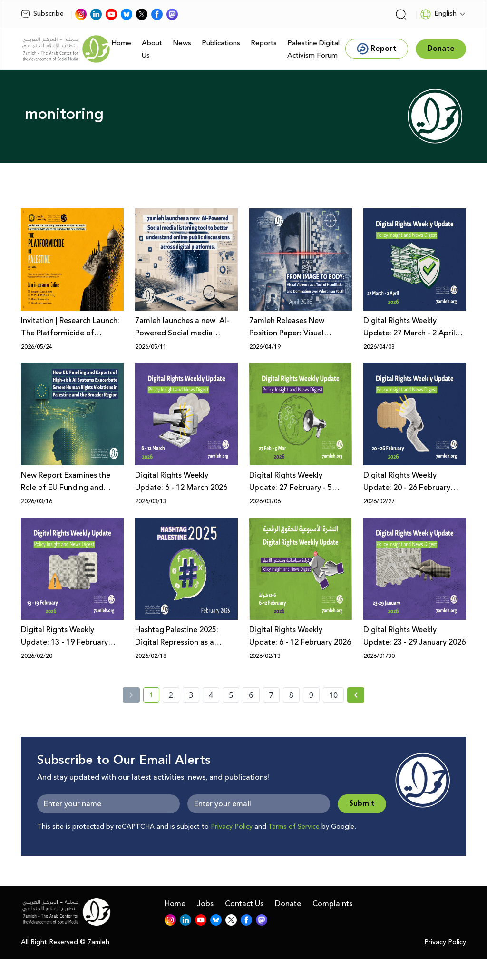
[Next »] (356, 695)
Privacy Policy (232, 827)
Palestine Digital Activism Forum (313, 49)
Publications (221, 43)
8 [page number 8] (291, 695)
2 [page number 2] (171, 695)
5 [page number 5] (231, 695)
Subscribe (42, 14)
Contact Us (244, 904)
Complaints (332, 904)
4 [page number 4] (211, 695)
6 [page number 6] (251, 695)
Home (121, 43)
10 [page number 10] (333, 695)
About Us (152, 49)
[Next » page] (355, 695)
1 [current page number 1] (154, 696)
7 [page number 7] (271, 695)
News (182, 43)
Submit (362, 804)
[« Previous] (131, 695)
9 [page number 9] (311, 695)
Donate (288, 904)
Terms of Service (294, 827)
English (438, 14)
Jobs (205, 904)
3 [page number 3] (191, 695)
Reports (264, 43)
